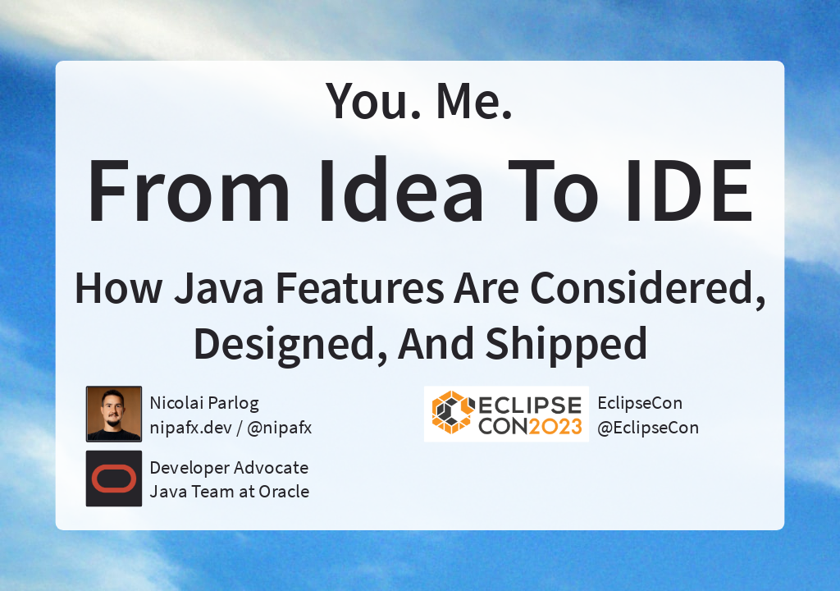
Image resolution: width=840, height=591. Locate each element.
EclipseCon (640, 402)
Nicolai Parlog (203, 402)
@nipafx (280, 427)
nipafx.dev (190, 427)
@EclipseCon (648, 427)
